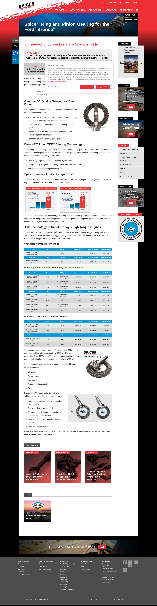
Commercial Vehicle (45, 570)
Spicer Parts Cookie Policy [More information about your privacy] (58, 81)
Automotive (42, 565)
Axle (19, 565)
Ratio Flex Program (107, 569)
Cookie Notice (107, 601)
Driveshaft (21, 568)
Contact (131, 601)
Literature (111, 10)
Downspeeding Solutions (67, 591)
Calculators (63, 570)
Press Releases (85, 570)
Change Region (130, 2)
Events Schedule (86, 565)
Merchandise (63, 585)
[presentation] (122, 62)
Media (101, 2)
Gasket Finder (106, 583)
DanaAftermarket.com (131, 101)
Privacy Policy (95, 601)
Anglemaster (63, 576)
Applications (77, 10)
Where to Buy (126, 10)
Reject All (87, 87)
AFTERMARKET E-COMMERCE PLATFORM (131, 93)
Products (61, 10)
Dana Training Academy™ (67, 565)
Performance (43, 568)
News (82, 568)
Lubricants (21, 573)
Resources (95, 10)
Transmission (22, 570)
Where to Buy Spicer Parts (77, 547)
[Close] (110, 63)
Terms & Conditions (119, 601)
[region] (79, 77)
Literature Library (65, 568)
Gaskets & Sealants (24, 576)
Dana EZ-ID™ (64, 578)
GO (131, 106)
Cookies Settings (53, 86)
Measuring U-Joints (65, 588)
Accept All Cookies (103, 87)
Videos (62, 573)
